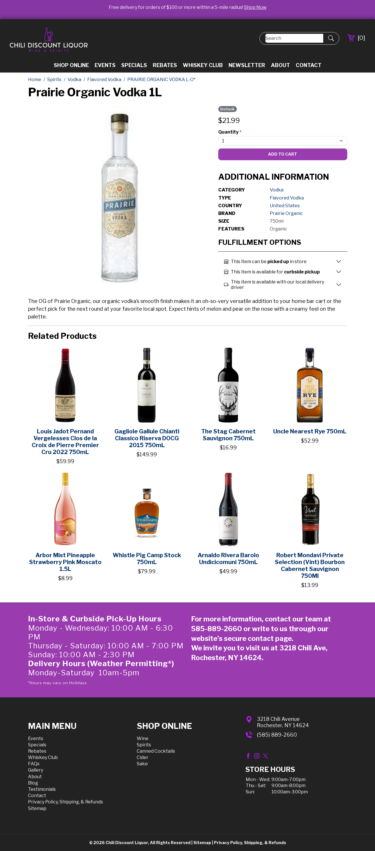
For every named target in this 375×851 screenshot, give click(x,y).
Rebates (165, 65)
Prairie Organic (286, 213)
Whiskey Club (203, 65)
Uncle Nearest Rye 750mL (309, 431)
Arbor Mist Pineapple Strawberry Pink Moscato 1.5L (65, 562)
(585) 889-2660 (277, 735)
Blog (33, 783)
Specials (134, 65)
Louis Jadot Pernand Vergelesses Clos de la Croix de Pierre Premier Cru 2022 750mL (65, 441)
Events (105, 65)
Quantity (229, 132)
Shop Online (71, 65)
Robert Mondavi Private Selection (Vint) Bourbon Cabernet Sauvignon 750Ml (310, 565)
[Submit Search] (331, 38)
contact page (270, 638)
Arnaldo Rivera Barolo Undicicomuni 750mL (228, 559)
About (280, 65)
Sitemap (37, 808)
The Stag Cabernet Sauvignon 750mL (228, 435)
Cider (142, 757)
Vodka (276, 190)
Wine (142, 738)
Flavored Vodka (287, 198)
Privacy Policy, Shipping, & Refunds (65, 802)
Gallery (35, 770)
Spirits (144, 745)
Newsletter (247, 65)
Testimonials (42, 789)
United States (285, 205)
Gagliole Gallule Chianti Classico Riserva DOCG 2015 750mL (146, 438)
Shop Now (255, 7)
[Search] (294, 38)
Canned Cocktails (156, 751)
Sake (142, 763)
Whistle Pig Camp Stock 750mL (147, 559)
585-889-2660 (216, 629)
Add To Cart (282, 154)
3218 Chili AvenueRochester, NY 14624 (283, 722)
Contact (309, 65)
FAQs (33, 763)
